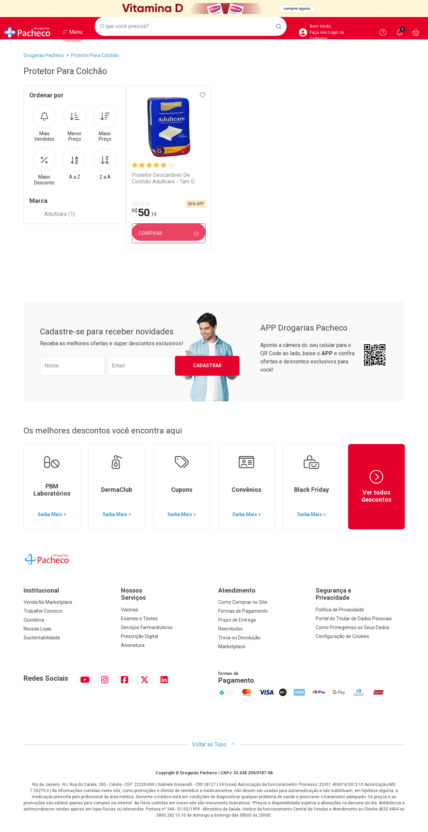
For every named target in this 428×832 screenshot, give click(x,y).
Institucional (41, 590)
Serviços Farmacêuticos (146, 627)
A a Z (74, 164)
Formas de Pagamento (243, 611)
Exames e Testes (139, 618)
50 (144, 212)
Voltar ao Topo (214, 744)
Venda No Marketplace (48, 602)
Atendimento (237, 590)
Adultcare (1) (59, 214)
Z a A (104, 164)
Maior (104, 123)
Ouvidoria (34, 620)
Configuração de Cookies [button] (342, 636)
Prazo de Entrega (237, 620)
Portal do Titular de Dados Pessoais (354, 618)
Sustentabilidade (42, 637)
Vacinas (129, 609)
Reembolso (230, 629)
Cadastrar (207, 365)
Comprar (168, 233)
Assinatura (132, 645)
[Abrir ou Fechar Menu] (72, 33)
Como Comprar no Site (242, 602)
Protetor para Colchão (95, 55)
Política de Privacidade (340, 609)
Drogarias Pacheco (44, 55)
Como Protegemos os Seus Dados (352, 627)
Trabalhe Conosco (43, 611)
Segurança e (360, 594)
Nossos (165, 594)
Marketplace (231, 646)
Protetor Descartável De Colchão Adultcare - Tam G (163, 178)
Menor (74, 123)
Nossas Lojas (38, 629)
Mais (44, 123)
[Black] (214, 8)
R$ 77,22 (141, 204)
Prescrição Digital (139, 636)
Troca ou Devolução (239, 637)
